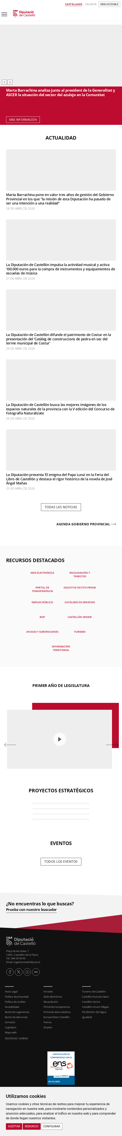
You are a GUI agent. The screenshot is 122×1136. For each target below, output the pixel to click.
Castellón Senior (91, 1001)
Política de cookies (15, 1001)
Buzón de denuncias (16, 1017)
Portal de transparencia (57, 1007)
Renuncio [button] (31, 1126)
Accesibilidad (12, 1007)
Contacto (10, 1022)
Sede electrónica (53, 996)
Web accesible (109, 4)
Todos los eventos (61, 861)
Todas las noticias (61, 507)
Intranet (48, 991)
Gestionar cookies (16, 1038)
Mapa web (11, 1032)
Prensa (47, 1022)
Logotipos (10, 1027)
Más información (23, 120)
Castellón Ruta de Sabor (95, 996)
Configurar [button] (51, 1126)
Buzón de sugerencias (17, 1012)
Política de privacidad (17, 996)
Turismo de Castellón (94, 991)
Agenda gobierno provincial (83, 524)
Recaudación (51, 1001)
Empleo (48, 1027)
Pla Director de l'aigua (94, 1012)
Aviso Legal (11, 991)
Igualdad (87, 1017)
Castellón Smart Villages (95, 1007)
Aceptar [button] (14, 1126)
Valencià (91, 4)
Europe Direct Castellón (57, 1017)
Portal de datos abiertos (57, 1012)
